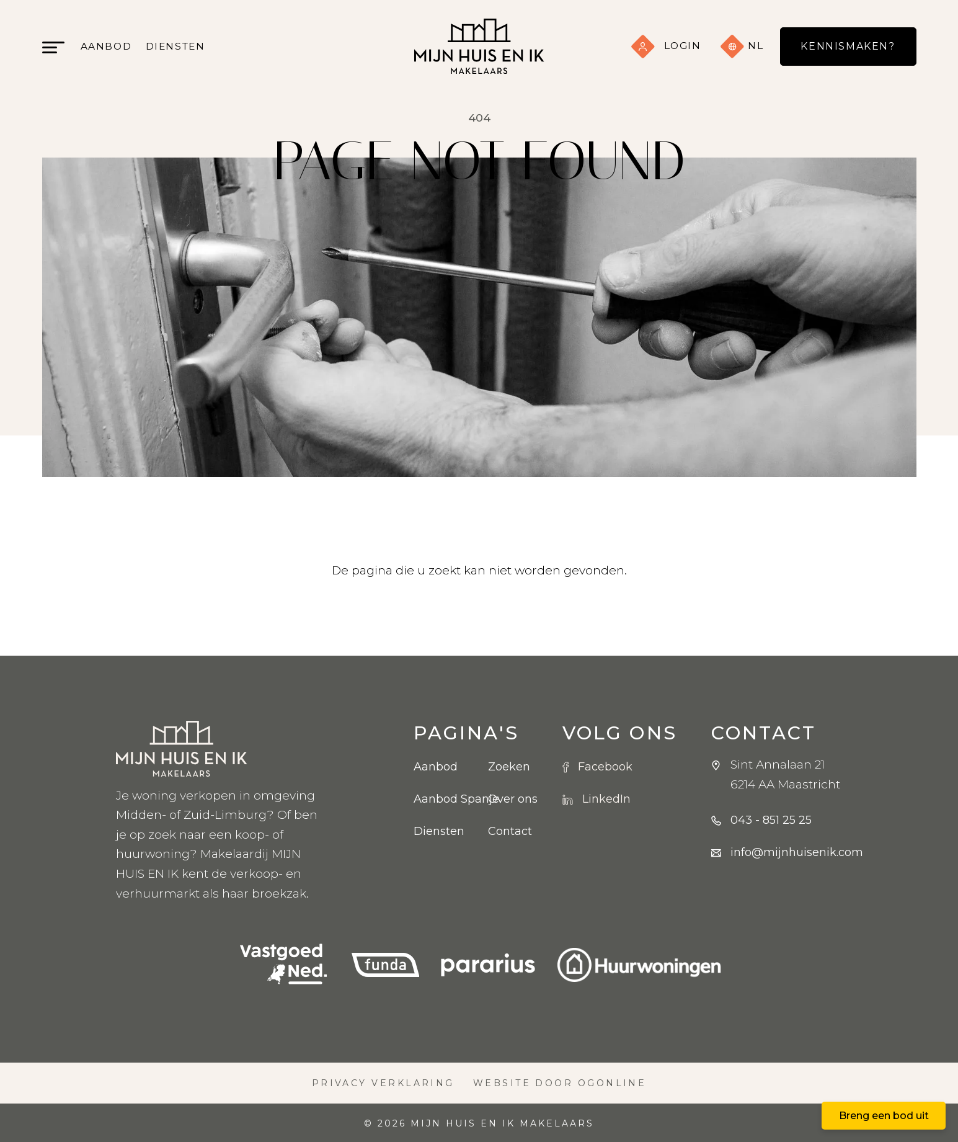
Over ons (513, 799)
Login (666, 45)
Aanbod (106, 46)
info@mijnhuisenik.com (796, 852)
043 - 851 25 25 (771, 820)
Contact (510, 831)
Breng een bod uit (884, 1116)
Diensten (175, 46)
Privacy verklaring (383, 1083)
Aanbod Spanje (441, 799)
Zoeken (509, 767)
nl (742, 46)
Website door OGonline (560, 1083)
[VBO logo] (283, 965)
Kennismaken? (848, 46)
